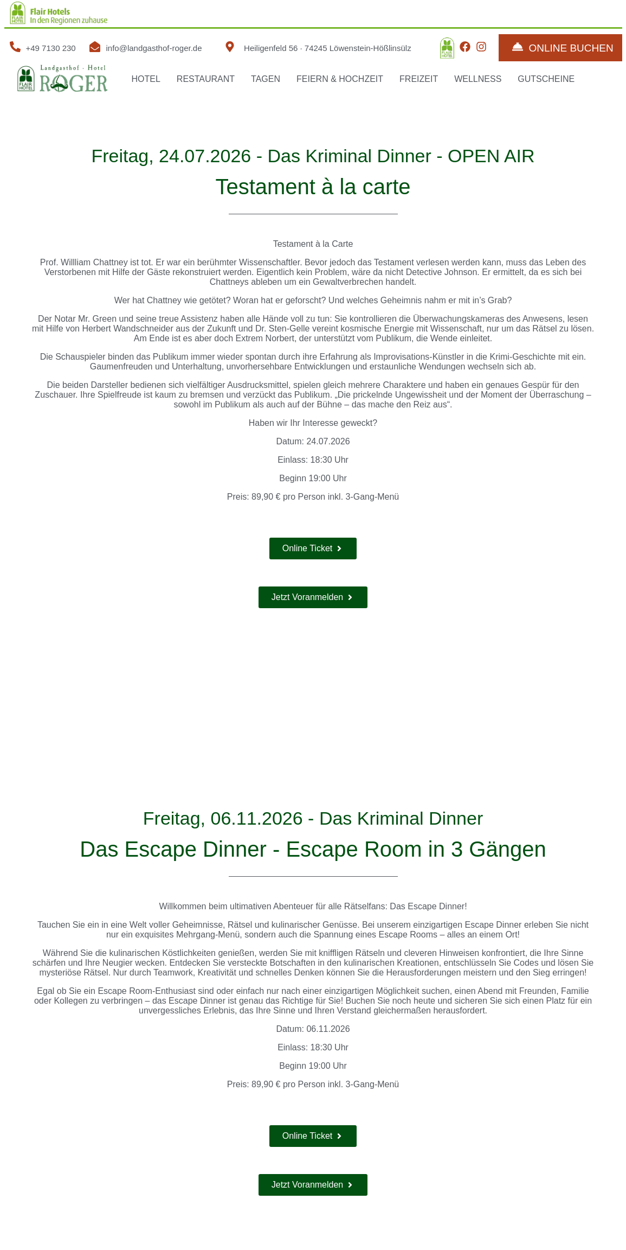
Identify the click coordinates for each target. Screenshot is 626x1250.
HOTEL (146, 79)
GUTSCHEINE (546, 79)
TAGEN (265, 79)
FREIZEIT (418, 79)
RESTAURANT (206, 79)
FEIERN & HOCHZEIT (339, 79)
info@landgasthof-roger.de (154, 48)
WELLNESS (477, 79)
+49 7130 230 (51, 48)
